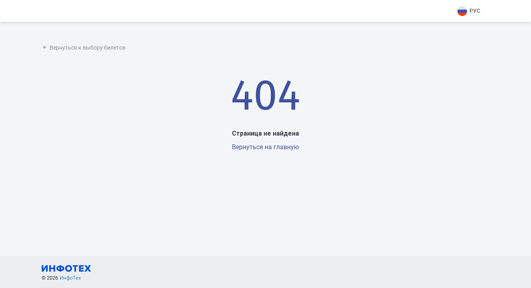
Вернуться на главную (265, 147)
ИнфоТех (70, 278)
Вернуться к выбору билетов (84, 47)
